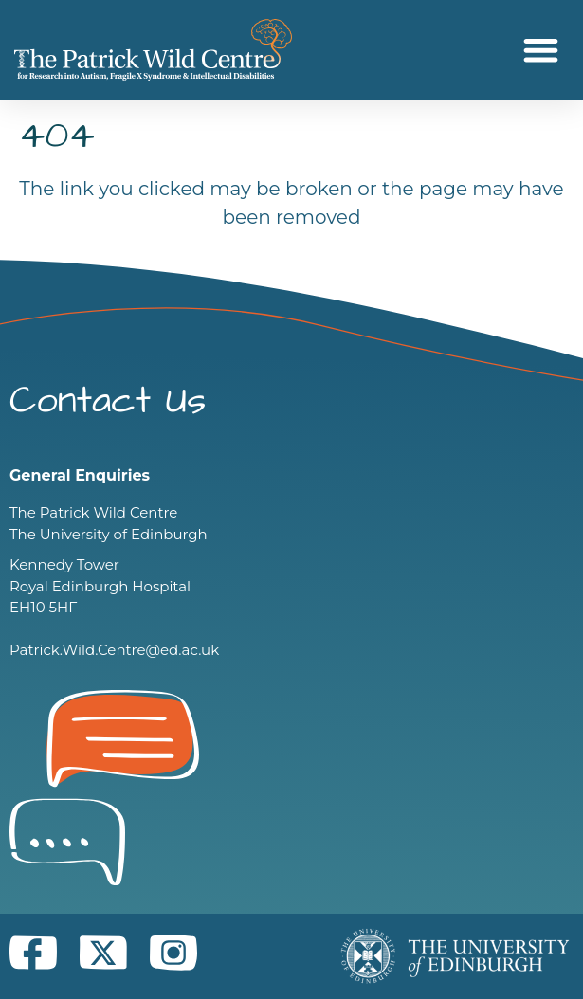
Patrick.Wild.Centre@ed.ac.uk (114, 650)
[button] (542, 50)
